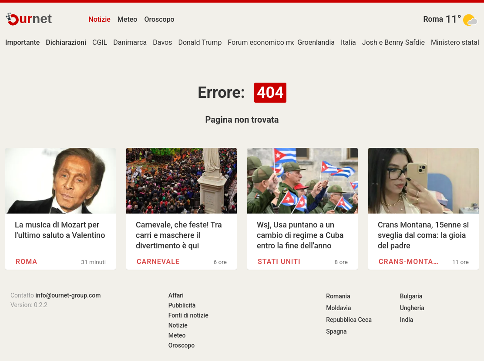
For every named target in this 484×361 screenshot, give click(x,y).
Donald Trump (200, 42)
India (406, 319)
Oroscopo (159, 19)
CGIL (99, 42)
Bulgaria (411, 296)
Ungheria (412, 307)
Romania (338, 296)
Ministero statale (457, 42)
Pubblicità (182, 305)
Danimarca (130, 42)
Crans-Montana (410, 261)
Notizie (99, 19)
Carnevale (158, 261)
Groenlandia (316, 42)
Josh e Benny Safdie (393, 42)
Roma (433, 19)
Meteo (128, 19)
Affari (176, 295)
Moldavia (338, 307)
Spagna (336, 331)
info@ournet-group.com (68, 295)
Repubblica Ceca (349, 319)
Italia (348, 42)
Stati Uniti (279, 261)
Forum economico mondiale (271, 42)
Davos (162, 42)
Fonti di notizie (188, 315)
